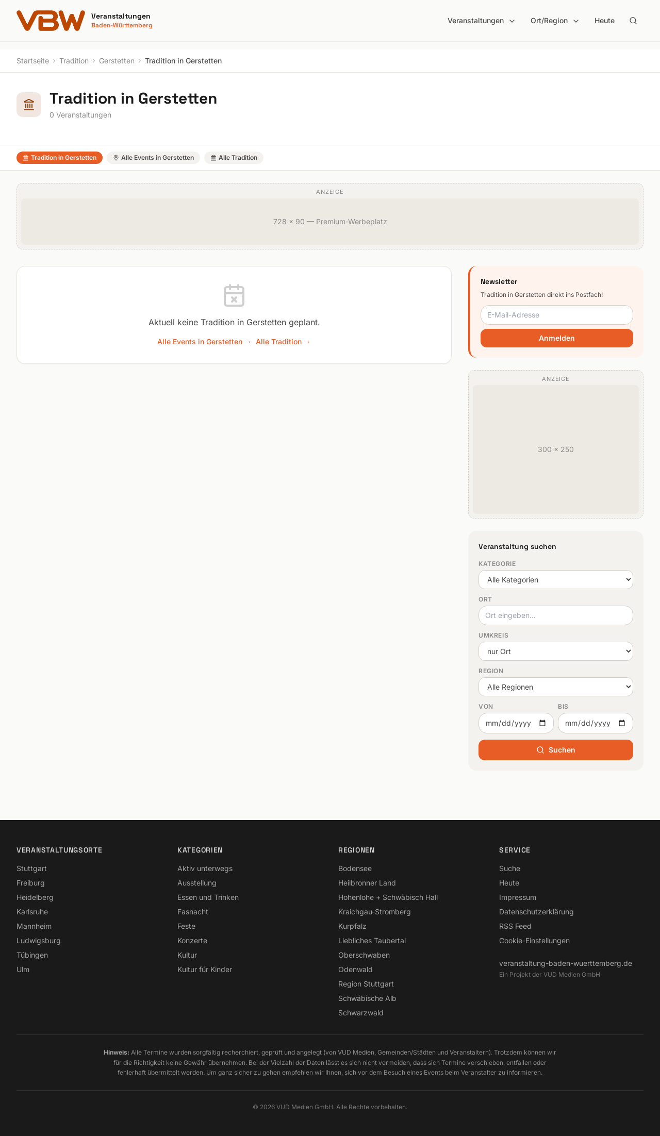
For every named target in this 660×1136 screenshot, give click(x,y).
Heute (605, 20)
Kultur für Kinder (204, 969)
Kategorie (497, 563)
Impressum (517, 897)
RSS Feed (515, 926)
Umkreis (493, 635)
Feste (186, 926)
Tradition (74, 60)
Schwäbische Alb (367, 998)
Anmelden (557, 337)
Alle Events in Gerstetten (153, 157)
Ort (485, 599)
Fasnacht (192, 911)
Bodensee (355, 868)
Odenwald (355, 969)
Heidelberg (35, 897)
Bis (563, 706)
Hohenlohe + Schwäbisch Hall (388, 897)
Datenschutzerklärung (536, 911)
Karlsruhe (32, 911)
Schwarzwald (361, 1012)
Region (491, 671)
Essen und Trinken (208, 897)
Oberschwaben (364, 954)
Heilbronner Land (367, 882)
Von (485, 706)
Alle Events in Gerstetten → (204, 341)
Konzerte (192, 940)
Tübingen (32, 954)
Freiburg (30, 882)
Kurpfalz (352, 926)
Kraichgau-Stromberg (374, 911)
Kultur (187, 954)
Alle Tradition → (283, 341)
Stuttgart (31, 868)
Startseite (32, 60)
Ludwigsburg (38, 940)
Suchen (555, 749)
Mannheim (34, 926)
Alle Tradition (233, 157)
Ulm (22, 969)
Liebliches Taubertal (372, 940)
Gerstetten (117, 60)
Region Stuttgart (366, 983)
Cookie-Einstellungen (534, 940)
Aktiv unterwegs (205, 868)
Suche (509, 868)
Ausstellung (197, 882)
